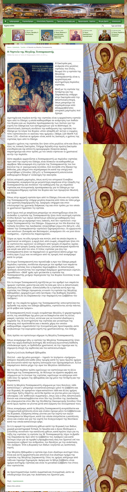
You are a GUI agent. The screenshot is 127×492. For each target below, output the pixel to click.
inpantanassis (18, 481)
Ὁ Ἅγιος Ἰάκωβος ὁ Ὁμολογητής (31, 33)
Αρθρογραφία (14, 21)
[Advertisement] (94, 10)
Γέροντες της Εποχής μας (66, 21)
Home (9, 47)
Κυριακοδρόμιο (27, 21)
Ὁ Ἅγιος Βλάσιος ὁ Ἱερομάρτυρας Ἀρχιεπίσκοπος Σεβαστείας (60, 35)
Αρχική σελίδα (9, 26)
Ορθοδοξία (16, 47)
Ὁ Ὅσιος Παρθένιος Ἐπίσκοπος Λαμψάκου (118, 34)
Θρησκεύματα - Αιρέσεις (86, 21)
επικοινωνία (116, 21)
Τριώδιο (22, 47)
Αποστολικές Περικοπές (45, 21)
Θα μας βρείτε (104, 21)
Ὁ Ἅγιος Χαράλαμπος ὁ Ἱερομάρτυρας (87, 34)
